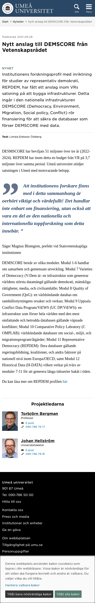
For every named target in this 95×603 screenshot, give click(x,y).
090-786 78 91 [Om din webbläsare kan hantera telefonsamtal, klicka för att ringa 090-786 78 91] (35, 453)
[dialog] (47, 579)
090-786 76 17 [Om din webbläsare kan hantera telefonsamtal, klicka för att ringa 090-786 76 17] (35, 426)
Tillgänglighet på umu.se (22, 545)
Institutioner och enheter (22, 523)
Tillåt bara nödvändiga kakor (29, 594)
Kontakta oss (12, 510)
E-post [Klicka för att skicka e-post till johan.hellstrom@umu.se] (30, 450)
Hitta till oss (11, 501)
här (64, 381)
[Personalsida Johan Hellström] (38, 441)
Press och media (15, 516)
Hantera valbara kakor (22, 585)
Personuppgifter (15, 551)
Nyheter (18, 21)
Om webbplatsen (16, 538)
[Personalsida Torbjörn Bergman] (39, 414)
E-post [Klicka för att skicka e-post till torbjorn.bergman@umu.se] (30, 423)
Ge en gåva (11, 530)
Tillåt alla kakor (68, 594)
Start (5, 21)
